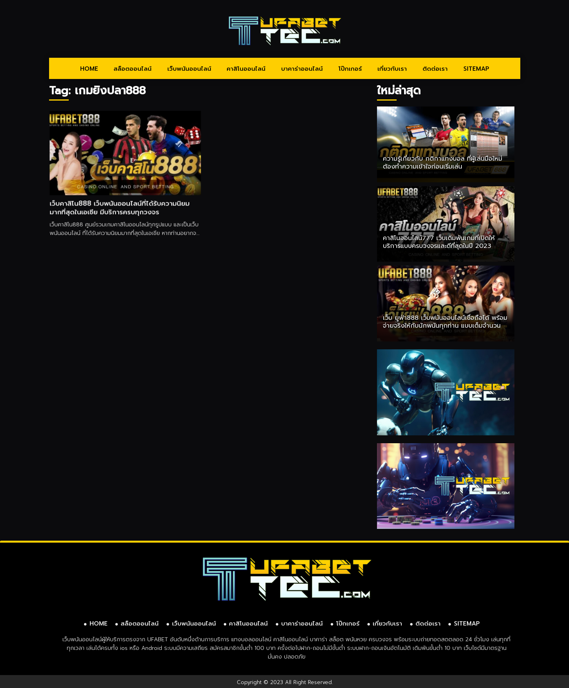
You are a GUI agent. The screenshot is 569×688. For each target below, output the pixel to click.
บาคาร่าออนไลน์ (302, 68)
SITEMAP (476, 68)
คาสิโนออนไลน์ (246, 68)
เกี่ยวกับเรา (392, 68)
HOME (89, 68)
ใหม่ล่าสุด (399, 90)
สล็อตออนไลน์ (132, 68)
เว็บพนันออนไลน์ (189, 68)
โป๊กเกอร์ (350, 68)
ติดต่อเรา (435, 68)
